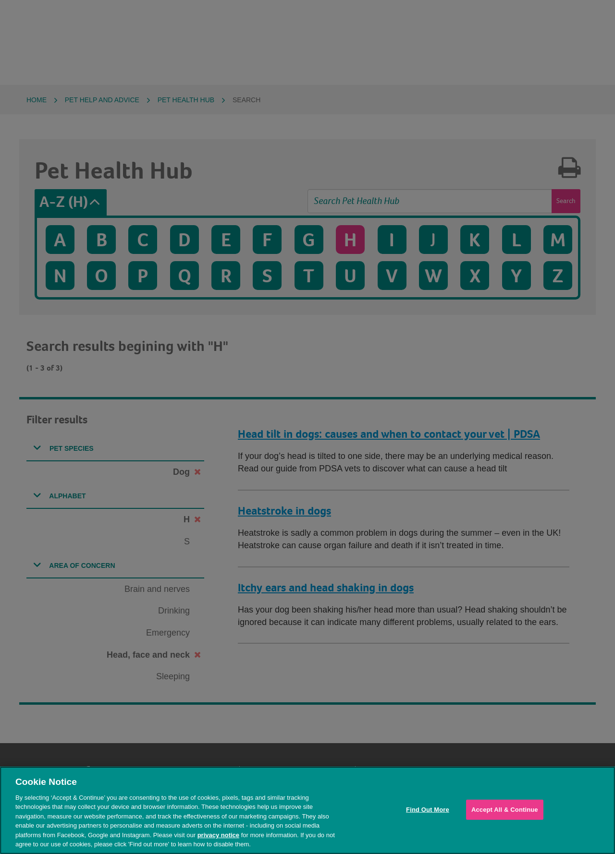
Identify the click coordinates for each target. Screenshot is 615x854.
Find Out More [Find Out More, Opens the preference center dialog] (427, 809)
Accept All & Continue (504, 809)
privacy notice (218, 835)
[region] (307, 810)
